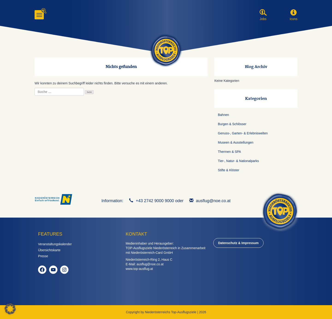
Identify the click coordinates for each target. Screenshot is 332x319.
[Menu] (39, 14)
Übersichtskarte (49, 250)
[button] (293, 12)
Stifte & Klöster (228, 170)
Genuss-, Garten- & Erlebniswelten (243, 133)
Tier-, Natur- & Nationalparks (238, 161)
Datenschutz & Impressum (238, 243)
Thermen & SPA (229, 152)
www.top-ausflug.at (139, 269)
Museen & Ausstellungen (235, 142)
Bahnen (223, 115)
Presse (43, 256)
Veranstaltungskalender (55, 244)
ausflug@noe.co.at (213, 200)
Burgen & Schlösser (232, 124)
